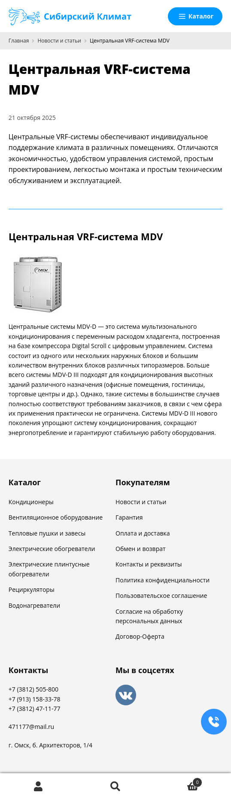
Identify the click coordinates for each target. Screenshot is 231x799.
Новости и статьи (59, 40)
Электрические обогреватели (52, 549)
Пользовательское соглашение (161, 595)
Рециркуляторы (32, 589)
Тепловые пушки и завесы (47, 533)
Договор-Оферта (140, 636)
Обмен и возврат (141, 549)
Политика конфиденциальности (163, 580)
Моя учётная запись (38, 786)
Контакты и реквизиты (149, 564)
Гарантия (129, 517)
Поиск (115, 786)
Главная (19, 40)
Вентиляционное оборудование (56, 517)
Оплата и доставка (143, 533)
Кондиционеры (31, 502)
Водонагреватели (34, 605)
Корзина (178, 780)
